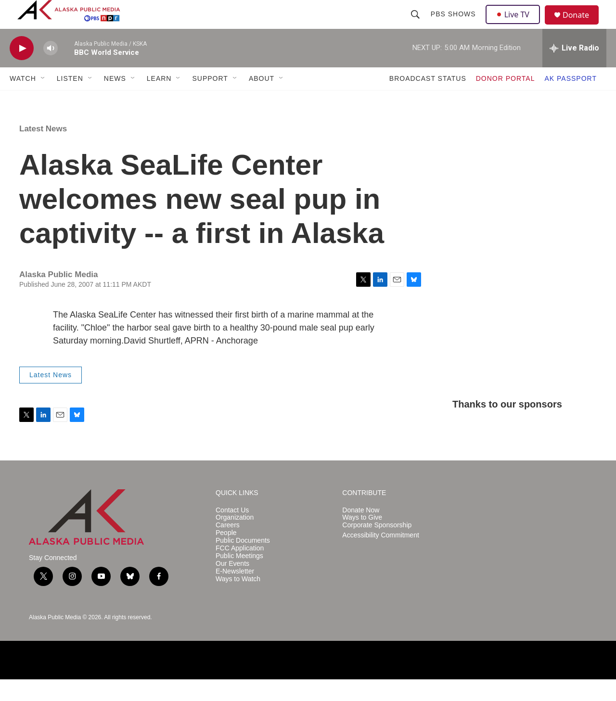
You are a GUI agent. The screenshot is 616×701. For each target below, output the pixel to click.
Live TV (515, 25)
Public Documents (243, 562)
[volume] (50, 70)
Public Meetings (239, 577)
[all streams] (574, 70)
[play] (21, 70)
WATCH (23, 100)
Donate (582, 26)
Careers (228, 546)
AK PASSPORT (570, 100)
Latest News (43, 150)
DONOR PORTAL (505, 100)
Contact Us (232, 531)
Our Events (232, 585)
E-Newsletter (235, 593)
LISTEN (70, 100)
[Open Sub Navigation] (43, 100)
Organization (235, 539)
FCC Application (240, 570)
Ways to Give (362, 539)
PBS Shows (454, 25)
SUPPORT (210, 100)
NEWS (115, 100)
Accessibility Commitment (380, 557)
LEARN (159, 100)
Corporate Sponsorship (376, 546)
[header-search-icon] (416, 25)
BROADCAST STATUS (427, 100)
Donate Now (360, 531)
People (226, 554)
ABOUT (261, 100)
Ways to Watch (238, 600)
